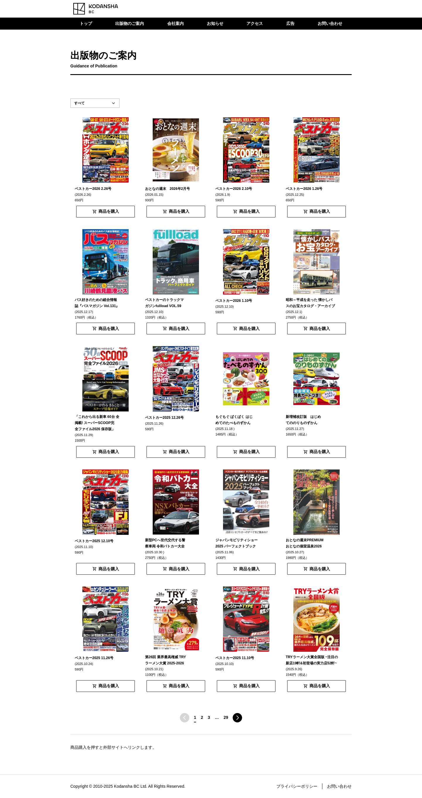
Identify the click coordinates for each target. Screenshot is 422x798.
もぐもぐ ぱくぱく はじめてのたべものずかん (234, 420)
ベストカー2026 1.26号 (304, 189)
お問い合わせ (330, 23)
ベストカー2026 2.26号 (93, 189)
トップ (86, 23)
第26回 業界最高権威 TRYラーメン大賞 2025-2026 (165, 660)
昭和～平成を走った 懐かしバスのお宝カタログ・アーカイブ (310, 303)
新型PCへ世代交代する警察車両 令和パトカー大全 (165, 543)
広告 (290, 23)
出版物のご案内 (129, 23)
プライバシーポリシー (296, 786)
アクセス (254, 23)
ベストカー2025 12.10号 (94, 541)
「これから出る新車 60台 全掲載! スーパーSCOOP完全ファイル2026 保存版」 (97, 423)
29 (226, 717)
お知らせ (215, 23)
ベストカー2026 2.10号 (233, 189)
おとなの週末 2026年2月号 (167, 189)
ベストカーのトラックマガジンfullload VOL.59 (164, 303)
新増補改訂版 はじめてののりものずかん (303, 420)
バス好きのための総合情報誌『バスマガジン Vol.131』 (97, 303)
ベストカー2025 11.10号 (234, 658)
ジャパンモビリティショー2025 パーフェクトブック (236, 543)
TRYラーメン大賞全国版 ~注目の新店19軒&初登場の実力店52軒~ (312, 660)
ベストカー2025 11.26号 (94, 658)
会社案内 (175, 23)
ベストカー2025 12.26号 (164, 418)
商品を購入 (108, 211)
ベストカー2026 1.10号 (233, 301)
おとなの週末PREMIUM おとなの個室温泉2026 (306, 543)
